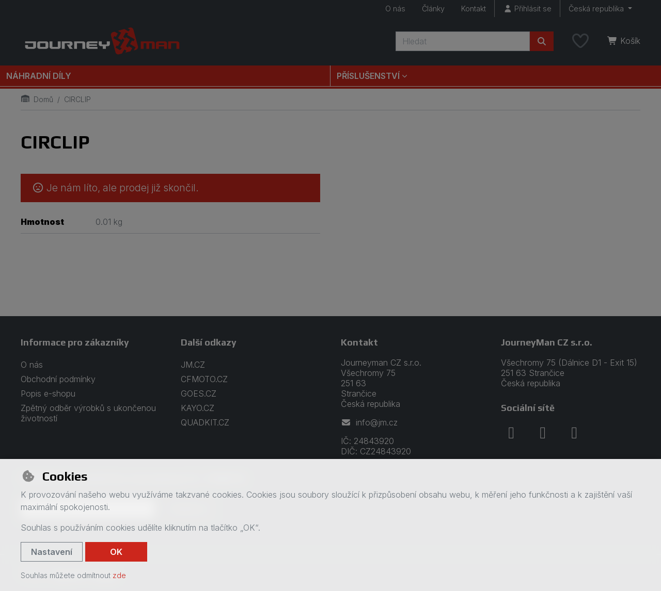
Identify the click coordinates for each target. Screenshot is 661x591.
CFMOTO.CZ (204, 379)
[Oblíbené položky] (580, 41)
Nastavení (51, 552)
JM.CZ (193, 364)
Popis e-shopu (48, 393)
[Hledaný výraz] (463, 41)
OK (116, 552)
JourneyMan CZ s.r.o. (546, 342)
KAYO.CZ (197, 408)
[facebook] (511, 432)
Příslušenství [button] (368, 76)
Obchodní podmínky (58, 379)
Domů (37, 99)
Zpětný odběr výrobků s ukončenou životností (88, 413)
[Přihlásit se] (527, 8)
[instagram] (542, 432)
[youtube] (574, 432)
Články (433, 8)
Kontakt (473, 8)
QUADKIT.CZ (205, 422)
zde (119, 575)
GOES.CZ (198, 393)
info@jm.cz (369, 422)
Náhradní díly (38, 76)
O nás (395, 8)
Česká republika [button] (597, 8)
